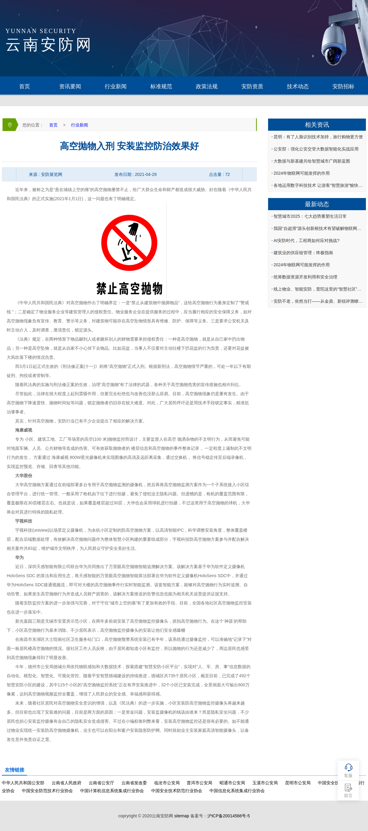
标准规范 (161, 86)
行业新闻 (116, 86)
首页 (24, 86)
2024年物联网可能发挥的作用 (302, 173)
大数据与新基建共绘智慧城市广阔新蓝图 (312, 161)
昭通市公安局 (232, 782)
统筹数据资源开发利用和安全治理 (305, 276)
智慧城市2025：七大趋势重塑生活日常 (310, 216)
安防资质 (252, 86)
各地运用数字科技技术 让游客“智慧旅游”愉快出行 (319, 185)
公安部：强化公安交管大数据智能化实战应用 (316, 148)
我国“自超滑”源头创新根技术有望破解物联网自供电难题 (319, 228)
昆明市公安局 (298, 782)
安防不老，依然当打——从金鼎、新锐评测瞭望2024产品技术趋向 (319, 301)
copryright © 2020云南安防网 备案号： (184, 815)
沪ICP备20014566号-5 (228, 815)
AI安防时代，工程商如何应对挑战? (306, 240)
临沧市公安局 (167, 782)
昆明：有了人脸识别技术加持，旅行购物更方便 (318, 136)
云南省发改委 (134, 782)
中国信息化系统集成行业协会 (237, 790)
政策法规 (207, 86)
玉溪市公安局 (265, 782)
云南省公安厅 (101, 782)
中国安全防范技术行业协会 (47, 790)
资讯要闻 (70, 86)
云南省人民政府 (66, 782)
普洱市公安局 (199, 782)
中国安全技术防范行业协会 (176, 790)
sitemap (181, 815)
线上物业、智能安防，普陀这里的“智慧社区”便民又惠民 (319, 289)
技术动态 (298, 86)
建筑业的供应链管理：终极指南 (303, 252)
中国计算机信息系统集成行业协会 (112, 790)
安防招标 (343, 86)
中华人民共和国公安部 (23, 782)
